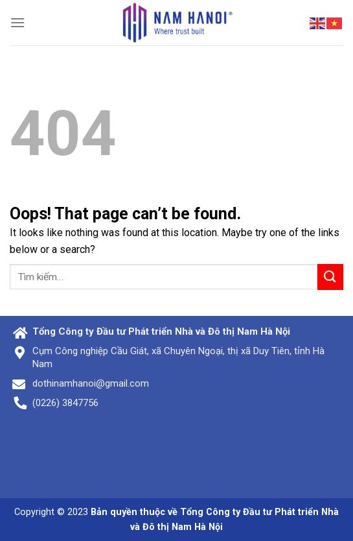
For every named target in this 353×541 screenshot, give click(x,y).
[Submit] (330, 276)
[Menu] (17, 22)
